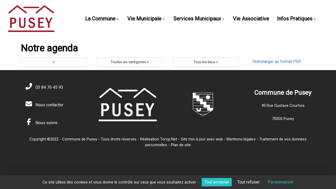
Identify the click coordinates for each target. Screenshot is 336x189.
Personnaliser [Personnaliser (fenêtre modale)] (280, 182)
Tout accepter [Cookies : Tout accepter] (216, 182)
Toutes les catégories (130, 62)
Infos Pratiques (296, 18)
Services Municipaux (198, 18)
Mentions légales (241, 139)
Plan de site (181, 145)
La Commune (102, 18)
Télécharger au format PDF (276, 61)
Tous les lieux (205, 62)
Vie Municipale (146, 18)
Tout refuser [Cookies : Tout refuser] (248, 182)
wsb (219, 139)
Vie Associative (251, 18)
